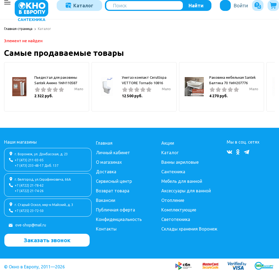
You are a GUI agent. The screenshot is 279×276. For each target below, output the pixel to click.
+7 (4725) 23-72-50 (29, 210)
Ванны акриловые (180, 161)
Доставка (106, 171)
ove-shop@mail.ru (30, 224)
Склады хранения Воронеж (189, 228)
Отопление (172, 199)
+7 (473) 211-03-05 (29, 159)
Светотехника (175, 218)
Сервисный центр (114, 180)
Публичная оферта (115, 209)
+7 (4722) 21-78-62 (29, 185)
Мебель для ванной (181, 180)
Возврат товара (112, 190)
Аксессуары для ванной (186, 190)
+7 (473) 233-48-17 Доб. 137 (37, 165)
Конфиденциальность (119, 218)
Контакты (106, 228)
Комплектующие (178, 209)
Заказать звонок (47, 239)
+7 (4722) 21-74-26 (29, 190)
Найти (196, 5)
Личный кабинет (113, 152)
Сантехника (173, 171)
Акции (167, 142)
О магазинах (109, 161)
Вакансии (105, 199)
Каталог (79, 5)
